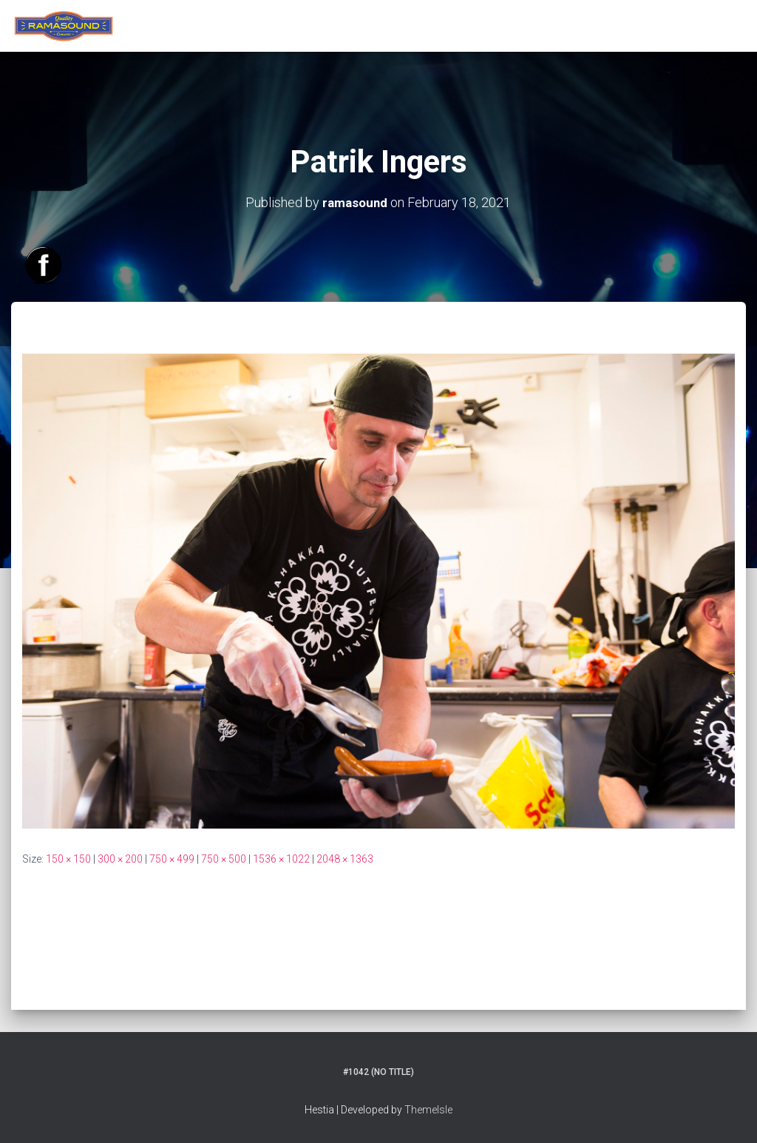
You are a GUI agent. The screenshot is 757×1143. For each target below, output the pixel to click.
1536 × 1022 (281, 858)
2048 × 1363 (344, 858)
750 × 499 (171, 858)
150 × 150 (68, 858)
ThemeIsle (428, 1110)
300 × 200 (120, 858)
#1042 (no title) (378, 1072)
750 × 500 (223, 858)
